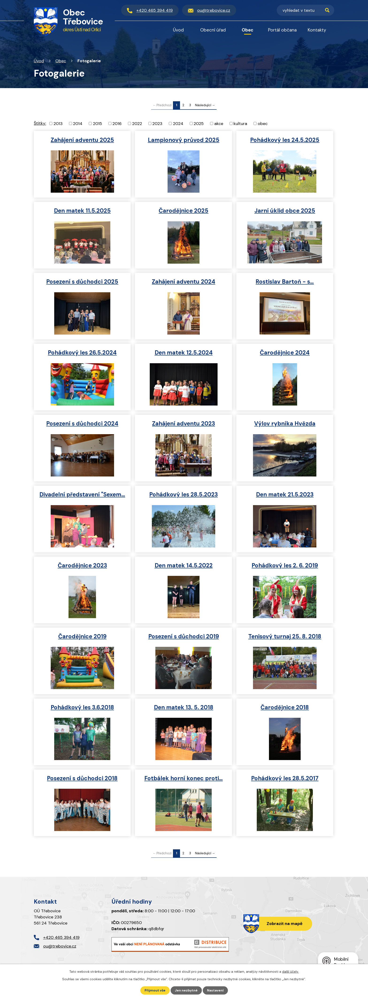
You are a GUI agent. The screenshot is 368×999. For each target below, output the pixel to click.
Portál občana (282, 30)
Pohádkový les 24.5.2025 (284, 140)
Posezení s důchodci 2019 (183, 636)
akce (218, 123)
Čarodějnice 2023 (82, 565)
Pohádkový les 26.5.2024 (82, 352)
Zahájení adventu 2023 (183, 423)
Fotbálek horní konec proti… (183, 778)
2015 (97, 123)
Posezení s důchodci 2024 (82, 423)
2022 (137, 123)
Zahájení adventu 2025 (82, 140)
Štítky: (40, 123)
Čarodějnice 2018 (285, 707)
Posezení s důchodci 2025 (82, 281)
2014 (77, 123)
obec (263, 123)
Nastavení (215, 990)
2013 (58, 123)
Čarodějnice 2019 (82, 636)
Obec (60, 61)
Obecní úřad (213, 30)
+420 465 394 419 (61, 937)
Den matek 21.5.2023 (285, 494)
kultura (240, 123)
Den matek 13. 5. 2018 (183, 707)
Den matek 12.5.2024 (184, 352)
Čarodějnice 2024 (285, 352)
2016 (117, 123)
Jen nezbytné (186, 990)
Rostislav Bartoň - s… (285, 281)
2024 (178, 123)
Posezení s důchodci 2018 (82, 778)
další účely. (290, 971)
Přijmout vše (155, 990)
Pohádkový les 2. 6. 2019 (285, 565)
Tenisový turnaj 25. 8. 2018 (284, 636)
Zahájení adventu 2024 (183, 281)
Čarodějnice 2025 (183, 210)
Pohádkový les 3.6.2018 (82, 707)
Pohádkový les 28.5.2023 (183, 494)
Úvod (39, 61)
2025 (199, 123)
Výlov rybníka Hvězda (284, 423)
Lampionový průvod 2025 (183, 140)
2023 (157, 123)
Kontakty (317, 30)
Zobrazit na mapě (285, 923)
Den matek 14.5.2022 (184, 565)
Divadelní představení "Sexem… (82, 494)
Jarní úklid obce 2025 (284, 210)
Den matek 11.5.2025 (82, 210)
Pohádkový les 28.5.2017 (284, 778)
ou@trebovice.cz (59, 946)
